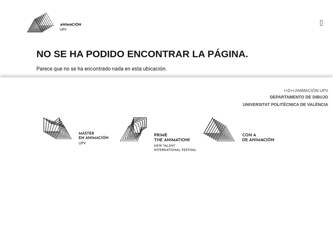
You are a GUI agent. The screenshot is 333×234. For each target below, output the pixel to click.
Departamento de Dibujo (299, 97)
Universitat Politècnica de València (285, 104)
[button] (321, 23)
